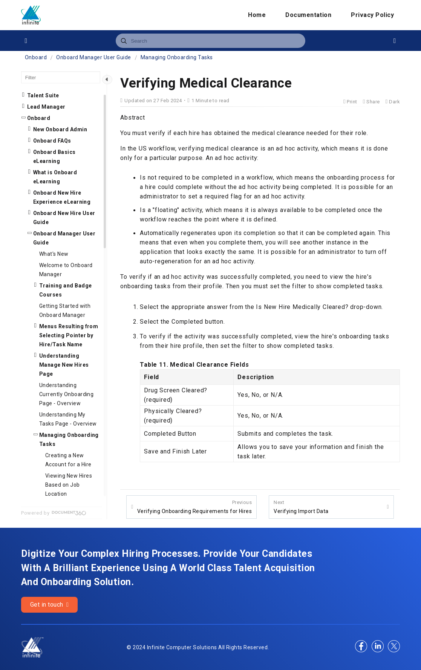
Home (257, 14)
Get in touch (49, 604)
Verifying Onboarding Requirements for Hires (194, 507)
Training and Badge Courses (65, 290)
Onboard (36, 57)
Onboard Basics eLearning (54, 156)
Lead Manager (46, 107)
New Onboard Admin (60, 129)
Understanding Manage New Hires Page (64, 365)
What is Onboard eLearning (55, 176)
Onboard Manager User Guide (93, 57)
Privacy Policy (372, 14)
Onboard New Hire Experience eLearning (62, 197)
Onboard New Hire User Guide (64, 217)
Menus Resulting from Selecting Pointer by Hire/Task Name (68, 335)
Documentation (308, 14)
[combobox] (210, 41)
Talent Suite (43, 95)
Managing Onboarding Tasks (177, 57)
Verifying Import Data (301, 507)
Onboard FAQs (52, 141)
